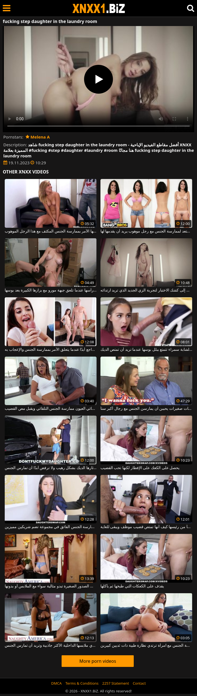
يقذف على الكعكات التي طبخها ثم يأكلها (132, 586)
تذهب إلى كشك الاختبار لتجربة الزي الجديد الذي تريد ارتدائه (146, 290)
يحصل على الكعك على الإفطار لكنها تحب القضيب (140, 468)
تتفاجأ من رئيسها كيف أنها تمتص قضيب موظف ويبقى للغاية (146, 527)
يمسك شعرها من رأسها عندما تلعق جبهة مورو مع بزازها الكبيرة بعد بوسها (51, 290)
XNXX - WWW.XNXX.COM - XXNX (98, 8)
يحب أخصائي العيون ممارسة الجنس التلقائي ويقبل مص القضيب (51, 408)
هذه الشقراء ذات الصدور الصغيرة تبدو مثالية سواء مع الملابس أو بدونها (51, 586)
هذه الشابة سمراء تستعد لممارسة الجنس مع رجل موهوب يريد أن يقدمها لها (146, 231)
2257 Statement (115, 683)
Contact (139, 683)
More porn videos (97, 661)
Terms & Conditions (81, 683)
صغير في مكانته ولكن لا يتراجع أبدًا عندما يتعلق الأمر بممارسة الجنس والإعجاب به (51, 349)
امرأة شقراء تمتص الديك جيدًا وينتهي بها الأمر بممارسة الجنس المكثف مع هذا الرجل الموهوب (51, 231)
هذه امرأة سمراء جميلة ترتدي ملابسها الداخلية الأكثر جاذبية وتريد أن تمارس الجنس (51, 645)
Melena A (38, 137)
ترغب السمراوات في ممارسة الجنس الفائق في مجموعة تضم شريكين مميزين (51, 527)
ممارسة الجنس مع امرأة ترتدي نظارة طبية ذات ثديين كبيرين (146, 645)
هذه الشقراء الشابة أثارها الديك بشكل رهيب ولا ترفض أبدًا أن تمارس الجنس (51, 468)
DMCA (56, 683)
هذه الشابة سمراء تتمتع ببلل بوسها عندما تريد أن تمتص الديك (146, 349)
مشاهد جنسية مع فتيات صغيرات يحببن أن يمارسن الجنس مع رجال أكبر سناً (146, 408)
